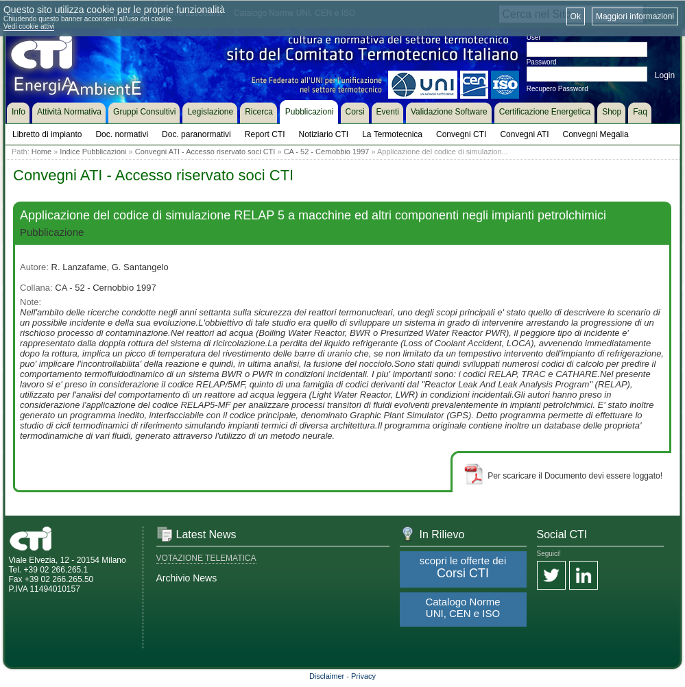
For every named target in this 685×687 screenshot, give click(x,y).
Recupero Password (557, 89)
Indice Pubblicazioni (93, 151)
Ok (575, 16)
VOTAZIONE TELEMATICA (206, 558)
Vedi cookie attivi (29, 26)
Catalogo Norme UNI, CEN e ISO (462, 607)
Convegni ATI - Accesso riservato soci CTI (205, 151)
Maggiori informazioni (635, 16)
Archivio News (186, 577)
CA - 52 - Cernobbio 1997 (327, 151)
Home (41, 151)
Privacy (363, 676)
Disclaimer (326, 676)
